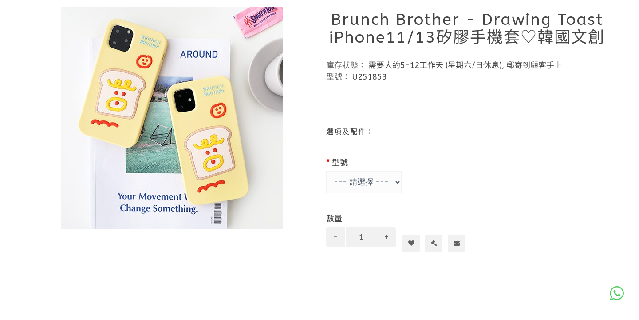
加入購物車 (414, 227)
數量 (334, 219)
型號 (340, 163)
